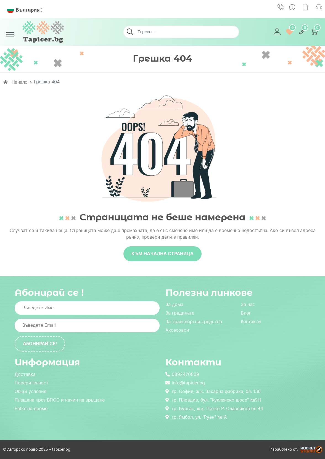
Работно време (31, 408)
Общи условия (30, 391)
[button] (277, 32)
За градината (179, 313)
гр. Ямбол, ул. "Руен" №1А (196, 417)
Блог (246, 313)
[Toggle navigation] (10, 34)
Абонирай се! (40, 343)
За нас (248, 304)
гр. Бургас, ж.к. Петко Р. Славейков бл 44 (214, 408)
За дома (174, 304)
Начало (15, 82)
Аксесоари (177, 330)
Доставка (25, 374)
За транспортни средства (193, 321)
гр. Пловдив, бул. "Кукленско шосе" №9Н (213, 400)
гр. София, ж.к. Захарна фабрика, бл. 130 (213, 391)
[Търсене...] (181, 32)
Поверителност (32, 383)
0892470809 (182, 374)
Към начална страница (162, 253)
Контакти (251, 321)
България (23, 10)
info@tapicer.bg (185, 383)
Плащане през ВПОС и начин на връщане (60, 400)
